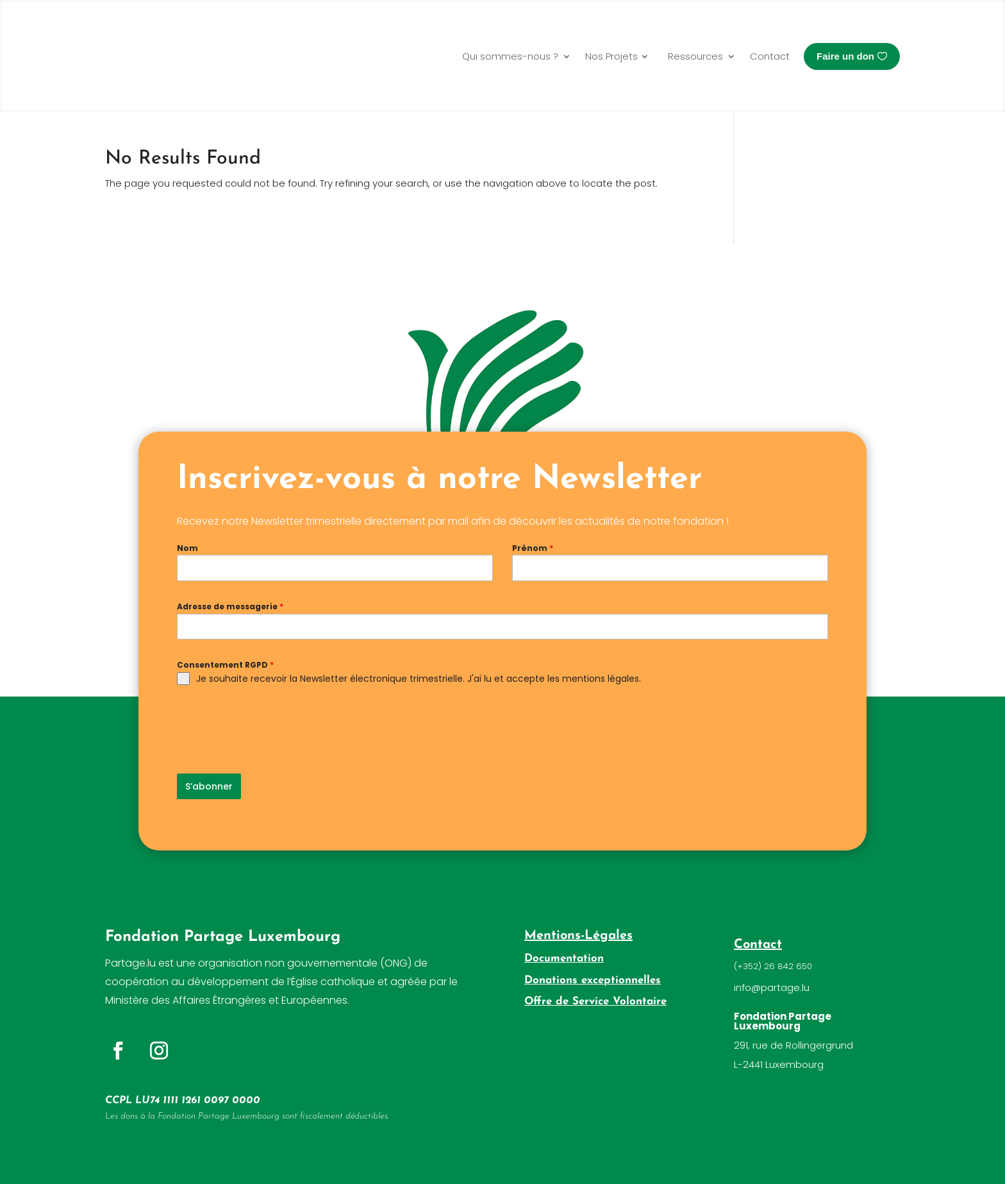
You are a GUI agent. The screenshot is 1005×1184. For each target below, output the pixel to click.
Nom (187, 548)
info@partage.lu (772, 983)
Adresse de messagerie (230, 606)
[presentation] (274, 729)
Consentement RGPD (225, 664)
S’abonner (209, 786)
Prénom (532, 548)
